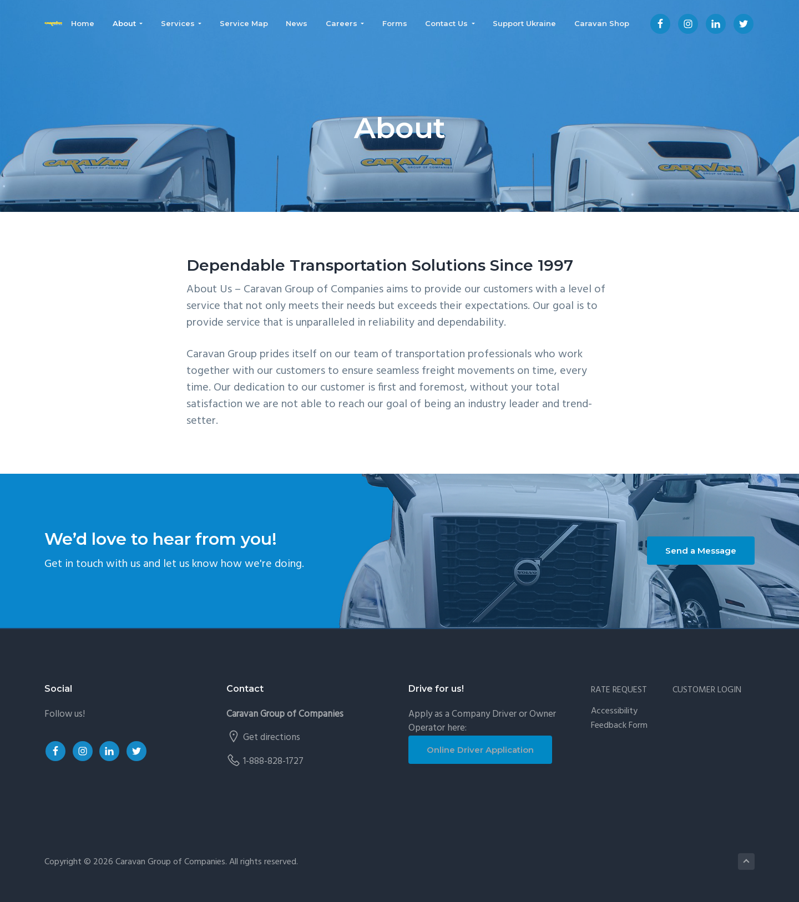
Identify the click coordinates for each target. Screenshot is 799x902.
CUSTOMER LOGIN (706, 690)
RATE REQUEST (619, 690)
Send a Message (700, 550)
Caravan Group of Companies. (171, 862)
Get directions (271, 737)
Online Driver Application (480, 749)
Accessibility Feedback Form (619, 719)
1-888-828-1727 (273, 761)
